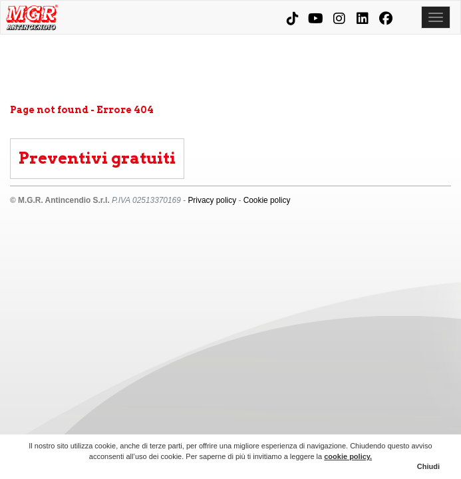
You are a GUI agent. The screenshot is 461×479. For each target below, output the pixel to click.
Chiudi (428, 466)
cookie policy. (348, 456)
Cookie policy (267, 200)
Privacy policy (212, 200)
